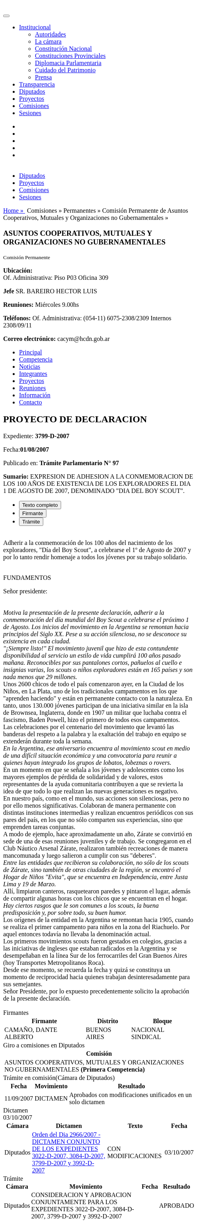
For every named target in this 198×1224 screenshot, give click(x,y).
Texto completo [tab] (40, 505)
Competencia (35, 359)
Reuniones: (18, 304)
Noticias (29, 366)
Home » (14, 210)
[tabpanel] (99, 770)
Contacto (30, 402)
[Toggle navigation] (6, 16)
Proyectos (31, 98)
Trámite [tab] (31, 522)
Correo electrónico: (29, 338)
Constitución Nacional (63, 48)
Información (34, 395)
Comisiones (34, 105)
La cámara (48, 41)
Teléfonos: (17, 318)
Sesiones (30, 113)
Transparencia (37, 84)
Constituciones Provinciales (70, 55)
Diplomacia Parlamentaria (68, 63)
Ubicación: (18, 270)
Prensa (43, 77)
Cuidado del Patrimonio (65, 70)
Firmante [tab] (32, 513)
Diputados (32, 91)
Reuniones (32, 388)
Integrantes (33, 373)
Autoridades (50, 34)
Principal (30, 352)
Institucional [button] (35, 27)
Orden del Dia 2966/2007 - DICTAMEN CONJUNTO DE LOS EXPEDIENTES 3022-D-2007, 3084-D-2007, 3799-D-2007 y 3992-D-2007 (68, 1152)
